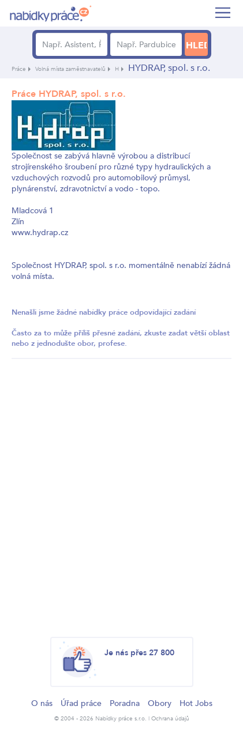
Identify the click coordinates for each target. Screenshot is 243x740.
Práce (19, 69)
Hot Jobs (196, 703)
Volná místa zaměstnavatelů (70, 69)
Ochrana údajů (170, 719)
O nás (42, 703)
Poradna (125, 703)
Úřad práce (81, 703)
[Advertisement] (121, 492)
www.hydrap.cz (40, 232)
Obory (159, 703)
